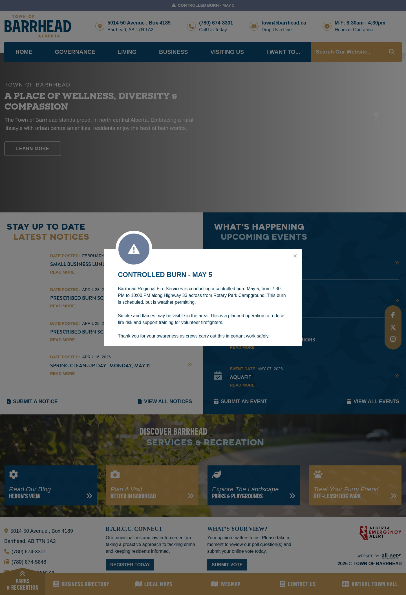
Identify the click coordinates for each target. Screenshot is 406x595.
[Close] (295, 256)
